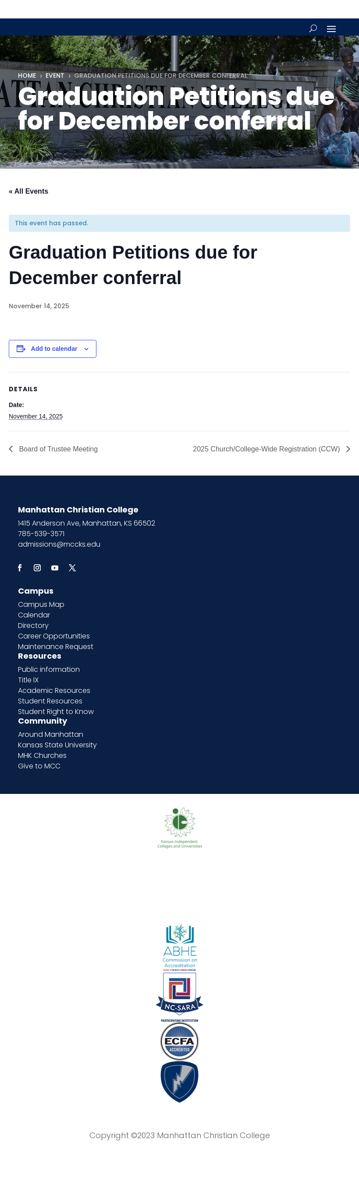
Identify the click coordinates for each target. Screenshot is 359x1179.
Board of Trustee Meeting (57, 449)
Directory (33, 625)
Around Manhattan (50, 734)
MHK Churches (42, 755)
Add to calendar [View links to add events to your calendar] (54, 348)
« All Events (28, 191)
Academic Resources (54, 690)
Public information (49, 669)
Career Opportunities (54, 636)
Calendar (34, 615)
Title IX (28, 680)
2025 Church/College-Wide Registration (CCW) (267, 449)
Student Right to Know (56, 712)
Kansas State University (57, 745)
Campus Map (41, 604)
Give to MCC (39, 766)
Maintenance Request (55, 647)
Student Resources (50, 701)
